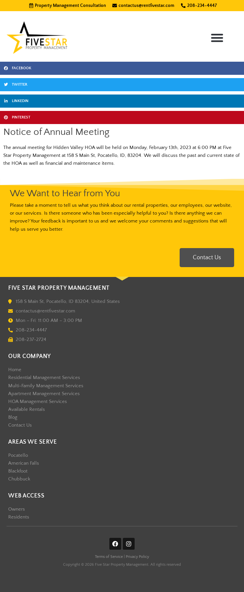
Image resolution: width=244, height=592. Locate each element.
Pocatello (18, 455)
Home (14, 369)
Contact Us (20, 425)
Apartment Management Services (44, 393)
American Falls (23, 463)
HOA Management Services (37, 401)
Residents (18, 517)
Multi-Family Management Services (45, 386)
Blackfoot (18, 471)
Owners (16, 509)
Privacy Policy (137, 557)
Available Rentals (26, 409)
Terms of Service (109, 557)
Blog (12, 417)
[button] (217, 38)
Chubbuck (19, 479)
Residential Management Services (44, 377)
